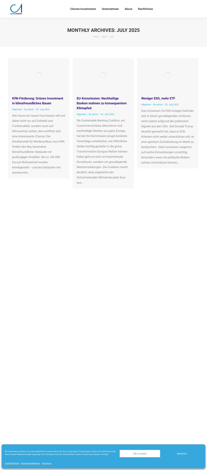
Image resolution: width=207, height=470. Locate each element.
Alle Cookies (140, 453)
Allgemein (17, 109)
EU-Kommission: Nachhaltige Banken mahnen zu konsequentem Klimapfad (102, 103)
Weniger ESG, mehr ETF (158, 98)
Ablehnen (182, 453)
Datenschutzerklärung (30, 463)
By (29, 109)
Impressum (47, 463)
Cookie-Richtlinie (12, 463)
